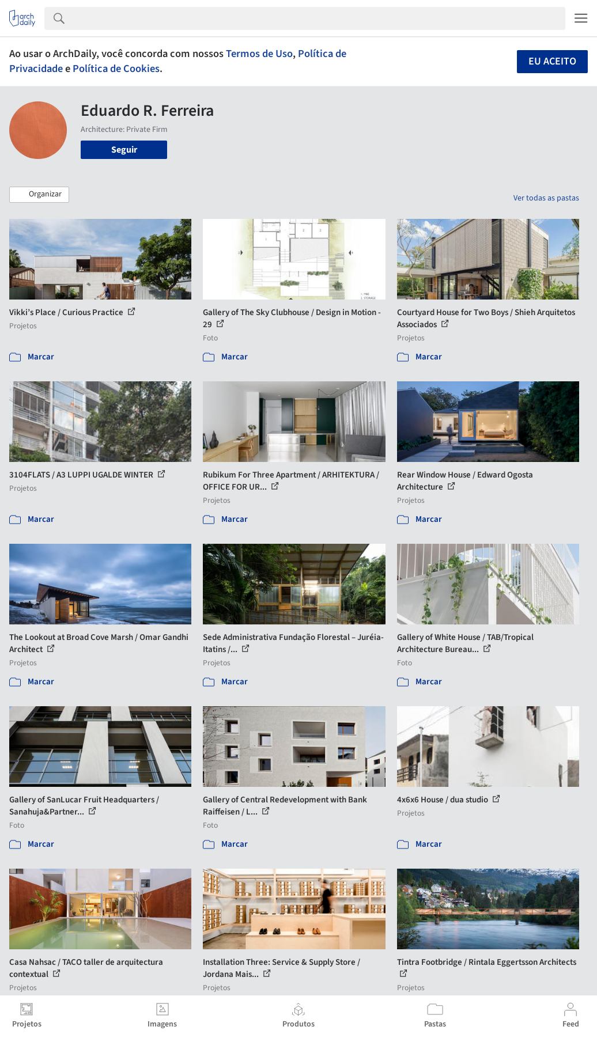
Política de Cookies (116, 68)
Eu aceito (552, 61)
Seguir (124, 149)
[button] (39, 195)
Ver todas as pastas (546, 198)
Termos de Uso (259, 53)
